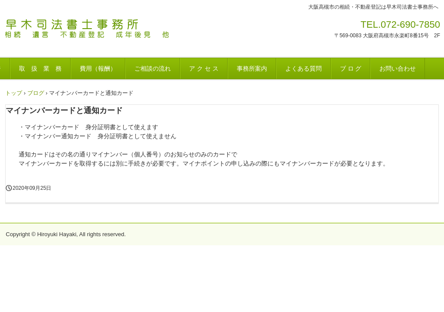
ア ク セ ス (204, 68)
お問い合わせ (397, 68)
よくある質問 (303, 68)
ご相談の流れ (152, 68)
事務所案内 (252, 68)
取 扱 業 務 (40, 68)
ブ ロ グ (351, 68)
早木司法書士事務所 (106, 32)
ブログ (35, 93)
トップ (13, 93)
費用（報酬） (98, 68)
